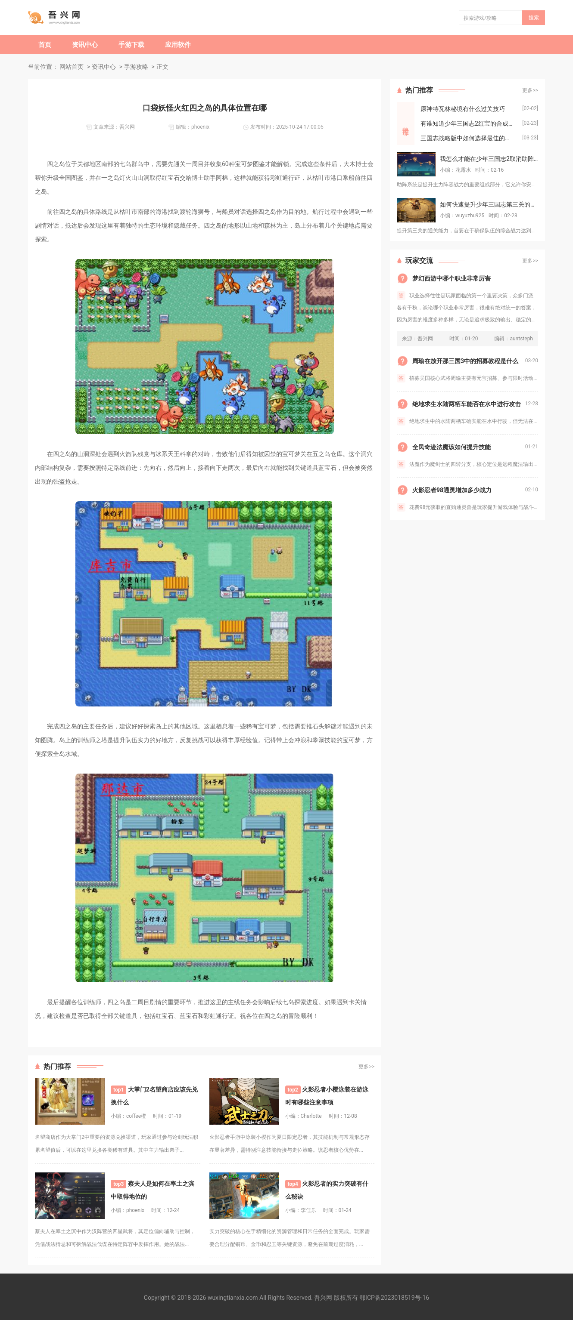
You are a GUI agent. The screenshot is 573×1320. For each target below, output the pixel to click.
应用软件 (178, 45)
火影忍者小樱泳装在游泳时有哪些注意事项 (327, 1096)
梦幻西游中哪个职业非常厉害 (451, 278)
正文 (162, 66)
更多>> (366, 1067)
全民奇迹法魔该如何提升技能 (451, 447)
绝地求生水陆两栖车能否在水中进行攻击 (466, 404)
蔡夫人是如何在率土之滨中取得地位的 (152, 1190)
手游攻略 (136, 66)
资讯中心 (85, 45)
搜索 (534, 18)
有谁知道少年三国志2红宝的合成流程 (470, 123)
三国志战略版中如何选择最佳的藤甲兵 (471, 138)
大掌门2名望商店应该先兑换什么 (154, 1096)
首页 (44, 45)
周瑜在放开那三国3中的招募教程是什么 (465, 361)
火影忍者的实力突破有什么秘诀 (327, 1190)
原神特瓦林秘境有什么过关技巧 (462, 108)
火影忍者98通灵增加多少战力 (452, 490)
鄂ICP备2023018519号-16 (394, 1297)
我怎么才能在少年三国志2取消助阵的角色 (489, 158)
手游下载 (131, 45)
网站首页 (71, 66)
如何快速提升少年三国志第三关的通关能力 (489, 204)
